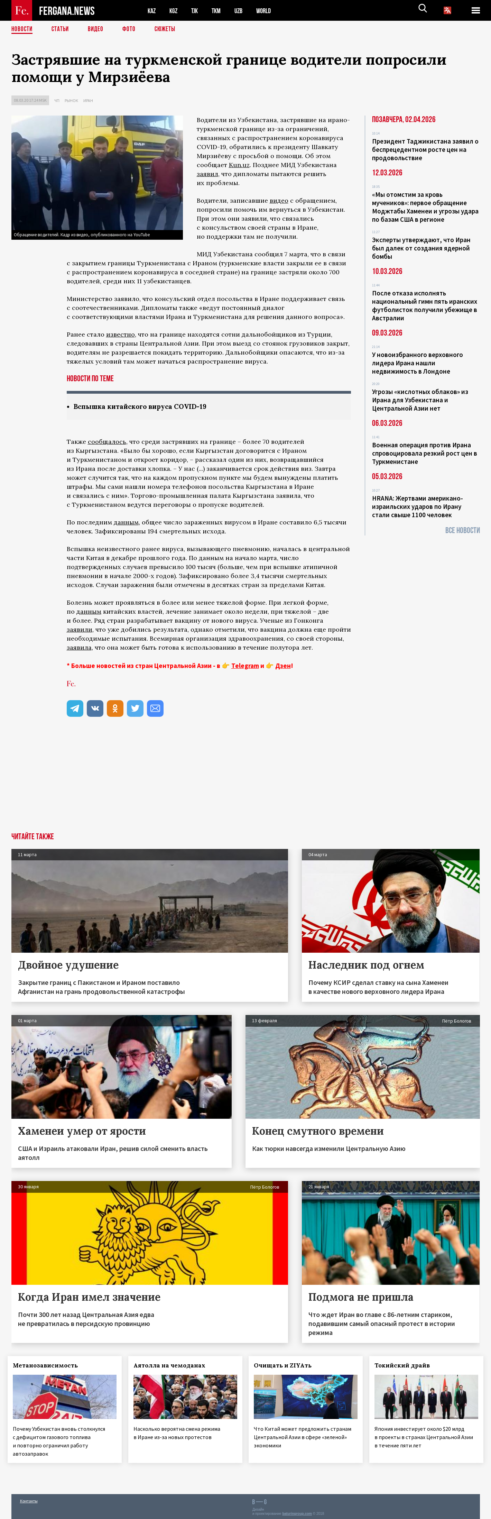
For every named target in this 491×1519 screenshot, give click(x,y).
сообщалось (107, 442)
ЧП (56, 100)
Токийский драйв (406, 1366)
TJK (197, 10)
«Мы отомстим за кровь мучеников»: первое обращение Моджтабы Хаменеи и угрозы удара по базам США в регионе (425, 206)
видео (279, 200)
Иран (88, 100)
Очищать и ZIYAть (286, 1366)
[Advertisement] (245, 781)
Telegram (245, 666)
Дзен (283, 666)
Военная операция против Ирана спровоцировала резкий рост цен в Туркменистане (424, 453)
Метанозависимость (49, 1366)
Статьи (62, 29)
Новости (22, 29)
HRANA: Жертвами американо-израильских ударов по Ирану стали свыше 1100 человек (417, 506)
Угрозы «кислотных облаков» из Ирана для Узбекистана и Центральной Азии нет (420, 399)
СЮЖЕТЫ (169, 29)
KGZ (174, 10)
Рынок (71, 100)
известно (120, 334)
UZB (243, 10)
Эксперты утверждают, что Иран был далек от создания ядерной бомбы (421, 248)
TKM (220, 10)
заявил (207, 174)
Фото (132, 29)
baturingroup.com (297, 1511)
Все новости (462, 530)
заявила (79, 648)
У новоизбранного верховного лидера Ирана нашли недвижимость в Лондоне (417, 362)
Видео (98, 29)
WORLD (269, 10)
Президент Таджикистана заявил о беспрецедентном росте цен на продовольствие (425, 149)
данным (126, 523)
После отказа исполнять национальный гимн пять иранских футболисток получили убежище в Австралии (424, 305)
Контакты (29, 1498)
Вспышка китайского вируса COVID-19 (144, 406)
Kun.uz (239, 165)
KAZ (152, 10)
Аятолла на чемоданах (173, 1366)
